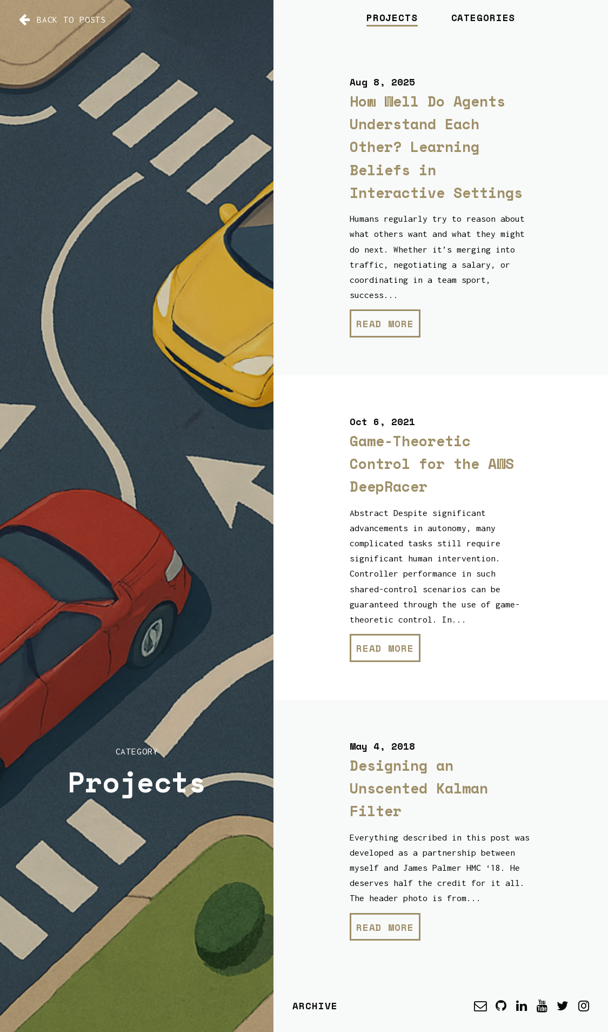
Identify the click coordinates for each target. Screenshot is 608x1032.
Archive (314, 1005)
